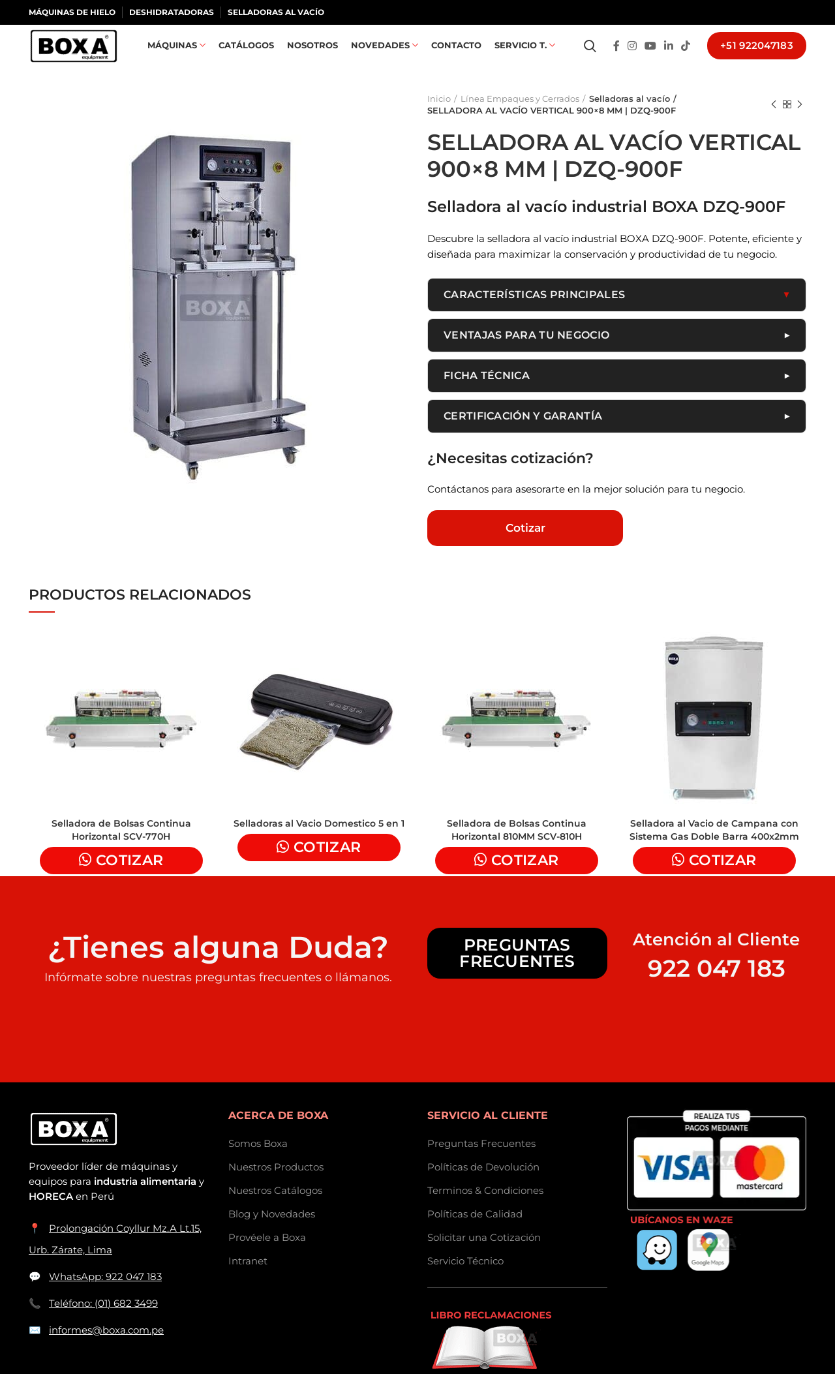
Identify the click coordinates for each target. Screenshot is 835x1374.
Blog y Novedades (271, 1233)
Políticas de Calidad (475, 1233)
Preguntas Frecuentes (517, 972)
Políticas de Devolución (483, 1186)
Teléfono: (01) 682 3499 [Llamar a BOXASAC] (103, 1323)
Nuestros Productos (276, 1186)
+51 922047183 (756, 55)
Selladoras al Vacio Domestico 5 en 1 (319, 843)
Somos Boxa (258, 1163)
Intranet (247, 1280)
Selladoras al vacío (628, 117)
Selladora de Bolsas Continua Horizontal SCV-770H (121, 849)
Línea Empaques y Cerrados (520, 117)
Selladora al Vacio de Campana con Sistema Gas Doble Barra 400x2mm (714, 849)
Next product (800, 123)
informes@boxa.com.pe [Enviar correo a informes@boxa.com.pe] (106, 1349)
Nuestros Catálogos (275, 1210)
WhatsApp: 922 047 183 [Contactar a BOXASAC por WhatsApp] (105, 1296)
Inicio (439, 117)
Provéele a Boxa (267, 1257)
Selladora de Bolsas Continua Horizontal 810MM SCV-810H (516, 849)
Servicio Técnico (465, 1280)
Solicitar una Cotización (484, 1257)
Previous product (774, 123)
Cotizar (525, 547)
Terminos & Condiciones (485, 1210)
